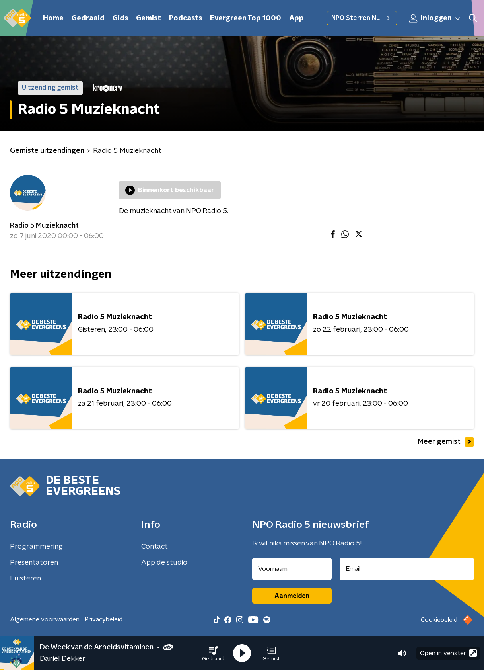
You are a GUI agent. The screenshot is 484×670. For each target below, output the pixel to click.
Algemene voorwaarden (45, 619)
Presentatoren (34, 562)
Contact (154, 546)
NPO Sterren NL (362, 18)
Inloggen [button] (435, 18)
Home (53, 18)
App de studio (164, 562)
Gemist (148, 18)
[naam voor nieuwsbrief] (292, 569)
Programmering (36, 546)
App (296, 18)
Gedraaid (88, 18)
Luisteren (25, 578)
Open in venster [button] (448, 653)
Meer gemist (446, 442)
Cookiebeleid (439, 620)
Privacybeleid (103, 619)
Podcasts (185, 18)
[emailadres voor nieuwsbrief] (407, 569)
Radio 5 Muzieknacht (44, 225)
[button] (213, 653)
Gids (120, 18)
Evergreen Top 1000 (245, 18)
